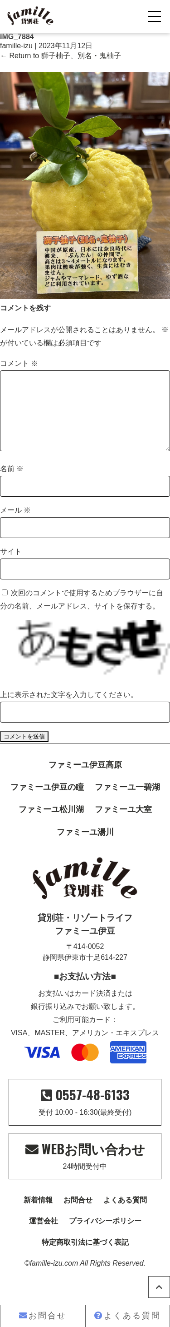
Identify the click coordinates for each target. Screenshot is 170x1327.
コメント (19, 363)
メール (15, 525)
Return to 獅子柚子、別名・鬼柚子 (60, 56)
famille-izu (16, 46)
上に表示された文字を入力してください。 (69, 709)
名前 (12, 483)
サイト (11, 566)
